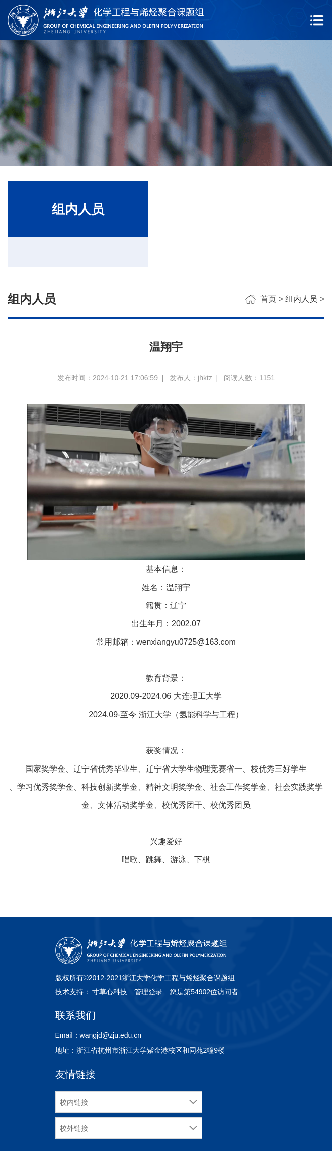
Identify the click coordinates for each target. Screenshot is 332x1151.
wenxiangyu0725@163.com (186, 641)
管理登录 (148, 992)
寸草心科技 (109, 992)
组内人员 (301, 299)
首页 (268, 299)
